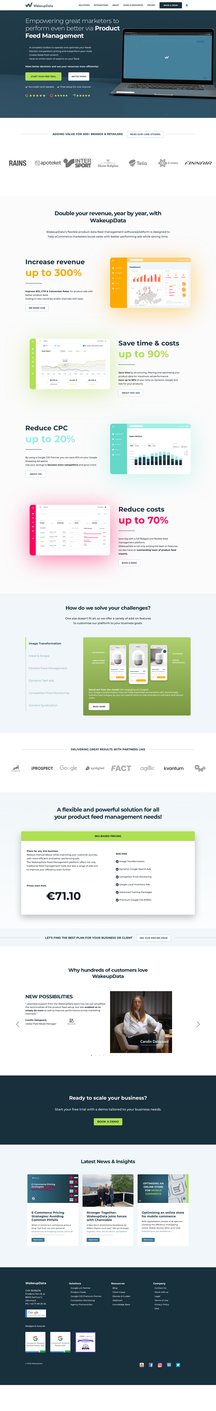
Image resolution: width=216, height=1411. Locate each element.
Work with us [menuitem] (161, 1292)
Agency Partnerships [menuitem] (81, 1304)
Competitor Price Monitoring (49, 693)
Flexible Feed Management (48, 668)
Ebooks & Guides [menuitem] (121, 1296)
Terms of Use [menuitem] (161, 1300)
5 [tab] (108, 1055)
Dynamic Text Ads (41, 680)
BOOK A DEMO (129, 563)
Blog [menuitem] (115, 1288)
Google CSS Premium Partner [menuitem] (86, 1296)
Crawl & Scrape (39, 656)
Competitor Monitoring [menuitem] (83, 1300)
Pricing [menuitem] (151, 5)
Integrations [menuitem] (101, 5)
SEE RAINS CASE (37, 308)
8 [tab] (120, 1055)
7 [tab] (116, 1055)
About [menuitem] (115, 5)
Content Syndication (43, 705)
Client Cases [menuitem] (119, 1292)
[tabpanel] (108, 1022)
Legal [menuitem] (157, 1296)
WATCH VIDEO (78, 76)
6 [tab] (112, 1055)
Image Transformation (45, 643)
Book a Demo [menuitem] (171, 5)
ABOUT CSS (36, 474)
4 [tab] (103, 1055)
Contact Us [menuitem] (160, 1288)
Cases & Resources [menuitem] (133, 5)
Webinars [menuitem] (117, 1300)
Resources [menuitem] (118, 1283)
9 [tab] (124, 1055)
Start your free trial (43, 76)
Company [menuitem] (159, 1283)
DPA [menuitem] (157, 1308)
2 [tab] (95, 1055)
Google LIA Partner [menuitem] (81, 1288)
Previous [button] (17, 1024)
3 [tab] (99, 1055)
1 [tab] (91, 1055)
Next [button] (198, 1024)
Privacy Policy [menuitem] (162, 1304)
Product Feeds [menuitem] (78, 1292)
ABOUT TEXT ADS (131, 393)
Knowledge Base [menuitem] (121, 1304)
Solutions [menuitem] (84, 5)
